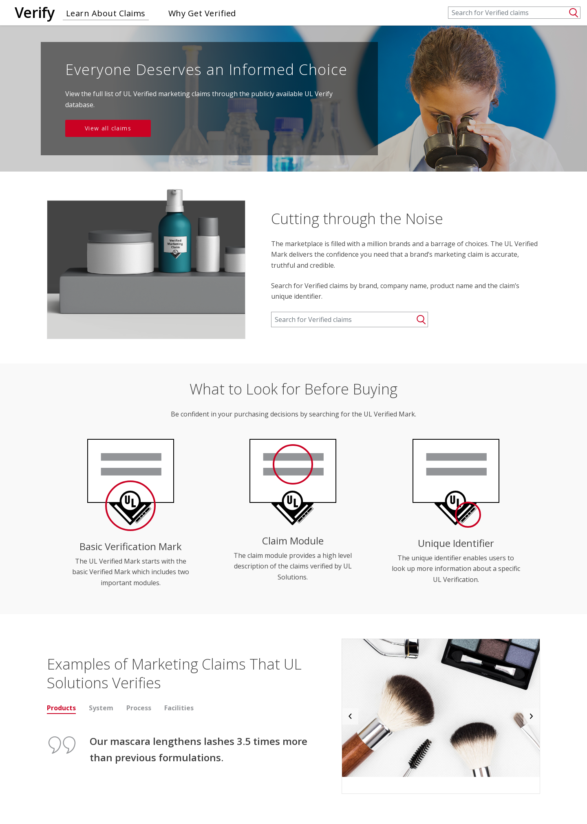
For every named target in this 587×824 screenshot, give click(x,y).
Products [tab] (61, 707)
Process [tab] (138, 707)
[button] (350, 716)
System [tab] (101, 707)
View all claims (108, 128)
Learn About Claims (106, 13)
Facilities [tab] (179, 707)
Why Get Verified (202, 13)
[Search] (514, 13)
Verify (35, 12)
